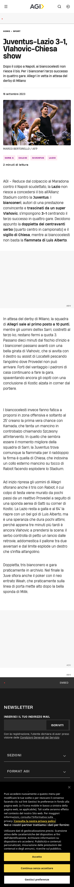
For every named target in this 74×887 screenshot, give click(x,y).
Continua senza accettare (37, 868)
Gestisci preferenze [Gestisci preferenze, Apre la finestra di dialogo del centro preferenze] (37, 879)
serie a (9, 157)
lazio (52, 157)
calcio (23, 157)
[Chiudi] (69, 787)
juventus (38, 157)
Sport (17, 31)
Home (6, 31)
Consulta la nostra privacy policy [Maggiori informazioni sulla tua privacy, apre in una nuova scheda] (34, 821)
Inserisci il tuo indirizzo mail (27, 717)
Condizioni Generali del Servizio (39, 737)
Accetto (37, 856)
